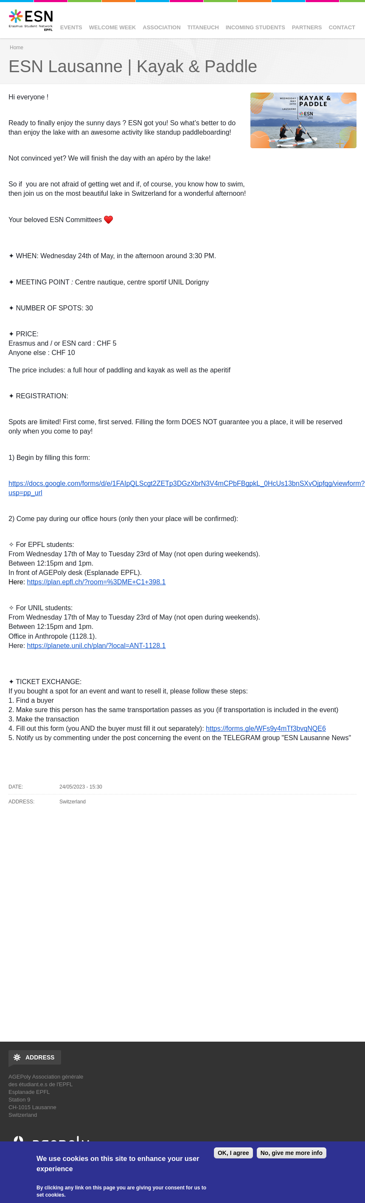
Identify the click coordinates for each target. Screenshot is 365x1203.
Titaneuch (203, 23)
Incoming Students (255, 23)
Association (161, 23)
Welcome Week (112, 23)
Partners (307, 23)
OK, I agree (233, 1152)
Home (16, 48)
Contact (341, 23)
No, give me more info (292, 1152)
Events (71, 23)
